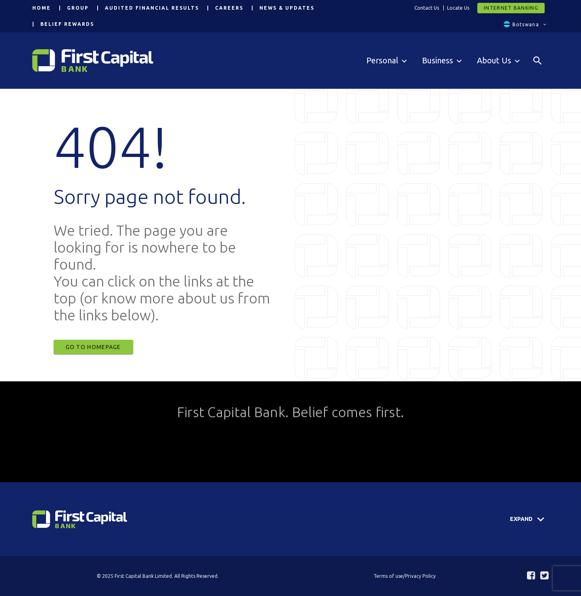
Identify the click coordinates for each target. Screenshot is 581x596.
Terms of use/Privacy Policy (405, 576)
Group (78, 7)
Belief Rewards (67, 24)
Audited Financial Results (152, 7)
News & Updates (286, 7)
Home (41, 7)
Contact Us (426, 7)
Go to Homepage (93, 347)
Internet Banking (511, 7)
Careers (229, 7)
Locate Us (458, 7)
